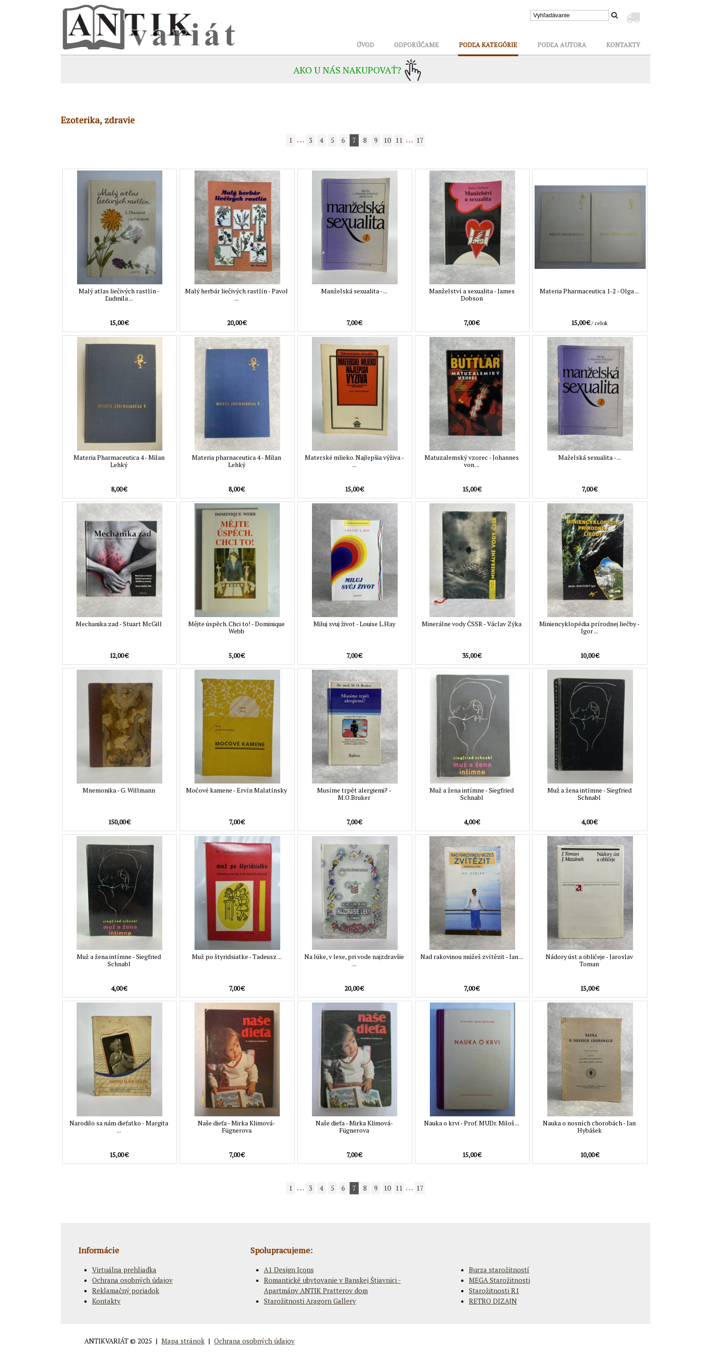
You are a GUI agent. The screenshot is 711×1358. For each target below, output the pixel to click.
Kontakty (106, 1300)
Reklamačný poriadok (125, 1290)
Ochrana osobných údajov (132, 1280)
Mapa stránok (183, 1340)
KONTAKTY (623, 44)
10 (387, 140)
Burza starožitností (499, 1269)
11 (399, 140)
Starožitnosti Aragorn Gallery (310, 1300)
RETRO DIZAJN (493, 1300)
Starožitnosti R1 (494, 1290)
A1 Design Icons (289, 1269)
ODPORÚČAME (416, 44)
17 (420, 140)
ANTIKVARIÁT (106, 1340)
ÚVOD (365, 44)
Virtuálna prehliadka (124, 1269)
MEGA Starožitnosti (499, 1280)
